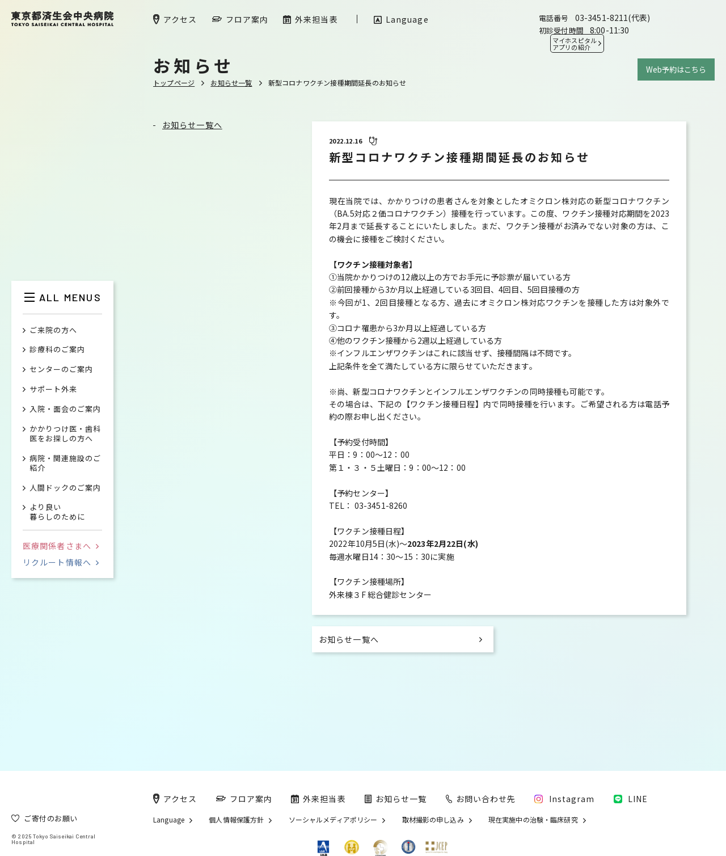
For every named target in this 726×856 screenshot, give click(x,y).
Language (168, 819)
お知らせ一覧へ (192, 124)
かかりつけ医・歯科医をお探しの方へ (65, 434)
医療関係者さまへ (61, 546)
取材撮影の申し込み (433, 819)
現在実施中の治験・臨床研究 (533, 819)
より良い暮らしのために (57, 512)
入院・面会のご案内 (65, 409)
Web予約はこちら (676, 69)
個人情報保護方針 (236, 819)
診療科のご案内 (57, 350)
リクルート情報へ (61, 562)
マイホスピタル (574, 44)
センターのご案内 (61, 369)
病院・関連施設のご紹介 (65, 463)
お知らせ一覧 (231, 82)
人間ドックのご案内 (65, 488)
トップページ (174, 82)
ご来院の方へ (53, 330)
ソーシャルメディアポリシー (333, 819)
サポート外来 (53, 389)
